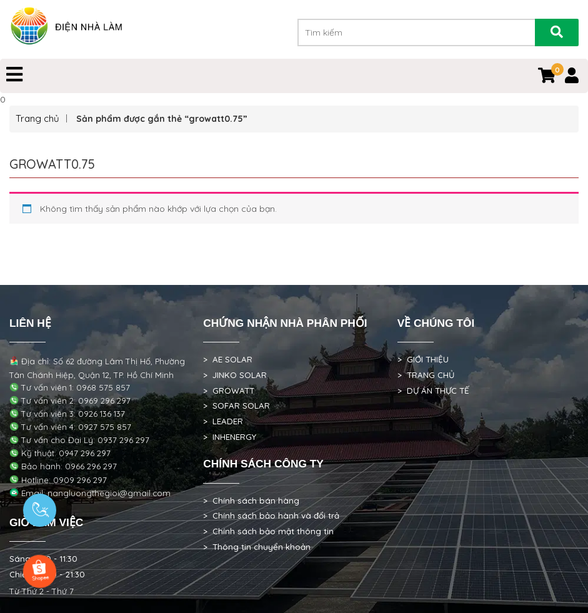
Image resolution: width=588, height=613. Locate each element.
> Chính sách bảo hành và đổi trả (271, 516)
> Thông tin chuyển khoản (257, 547)
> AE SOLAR (227, 359)
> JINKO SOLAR (235, 375)
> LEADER (223, 421)
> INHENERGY (229, 437)
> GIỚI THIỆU (423, 359)
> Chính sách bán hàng (251, 501)
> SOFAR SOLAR (236, 406)
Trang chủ (37, 118)
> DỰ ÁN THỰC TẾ (433, 391)
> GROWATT (228, 391)
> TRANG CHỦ (425, 375)
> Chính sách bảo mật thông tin (268, 531)
